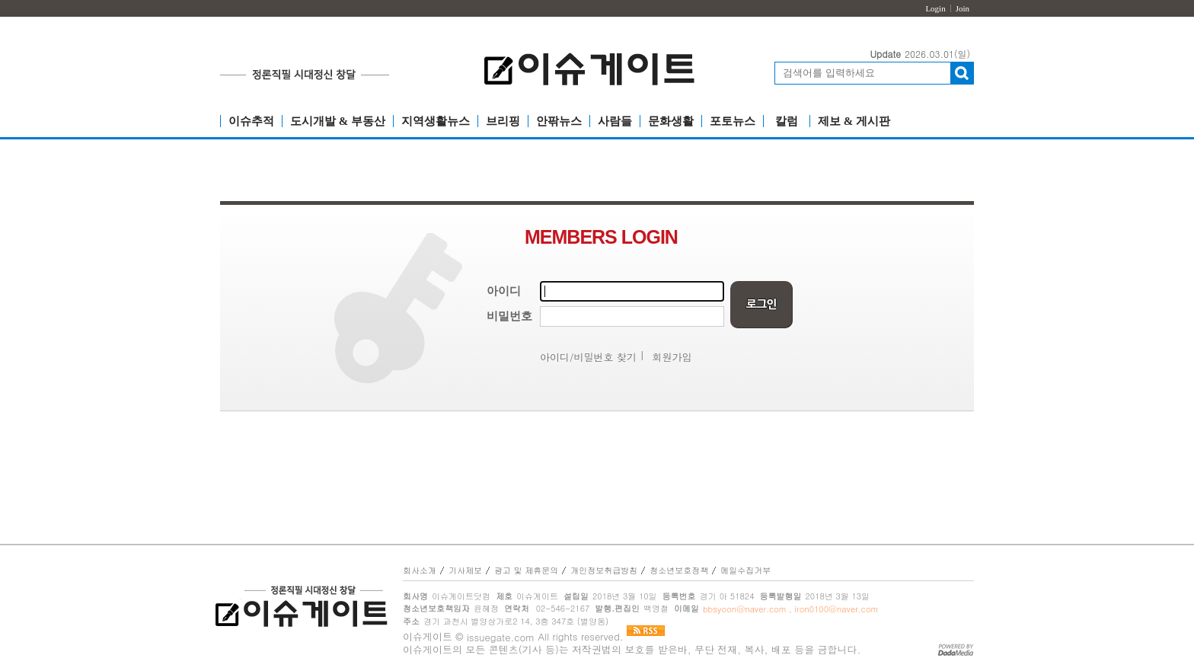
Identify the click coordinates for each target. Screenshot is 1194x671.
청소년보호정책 (679, 570)
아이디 (504, 291)
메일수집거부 (745, 570)
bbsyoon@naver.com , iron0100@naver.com (790, 609)
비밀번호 (509, 316)
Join (962, 8)
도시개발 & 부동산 (337, 121)
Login (935, 8)
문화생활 (671, 121)
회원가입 (672, 357)
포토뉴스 (732, 121)
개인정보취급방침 (603, 570)
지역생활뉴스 (435, 121)
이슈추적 (251, 121)
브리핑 (503, 121)
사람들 (615, 121)
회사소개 (419, 570)
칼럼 (786, 121)
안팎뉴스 (559, 121)
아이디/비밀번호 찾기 (588, 357)
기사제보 (465, 570)
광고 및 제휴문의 (526, 570)
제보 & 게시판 (854, 121)
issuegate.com (501, 637)
